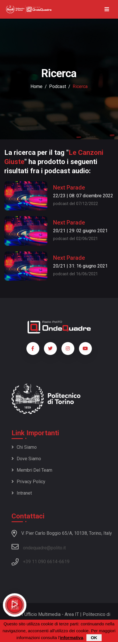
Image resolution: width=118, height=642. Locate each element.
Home (36, 86)
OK (94, 638)
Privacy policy (28, 481)
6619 (64, 561)
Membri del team (31, 470)
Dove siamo (26, 458)
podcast (57, 86)
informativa (71, 638)
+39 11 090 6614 (40, 561)
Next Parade (69, 187)
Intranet (21, 493)
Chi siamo (24, 447)
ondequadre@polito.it (38, 547)
